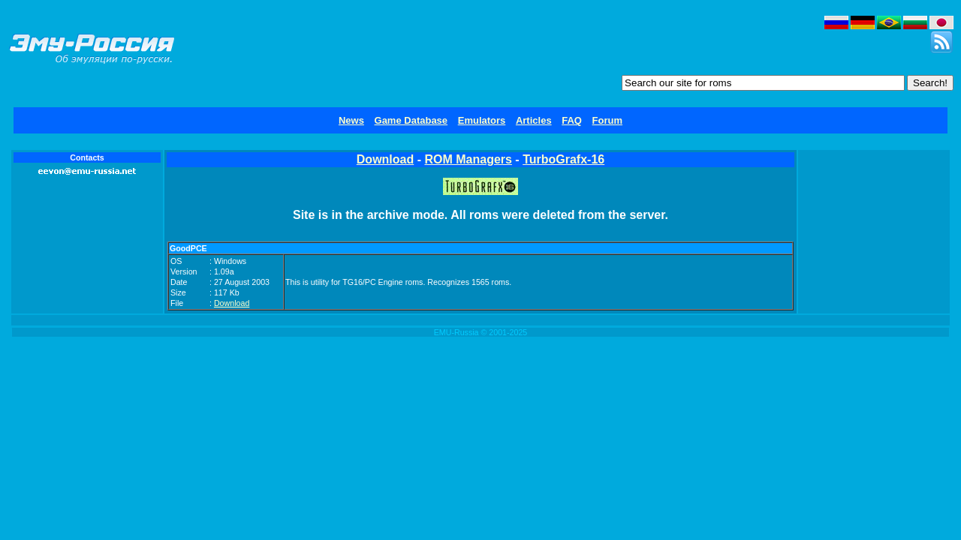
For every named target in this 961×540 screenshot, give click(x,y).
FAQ (572, 120)
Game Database (411, 120)
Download (385, 159)
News (351, 120)
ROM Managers (467, 159)
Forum (607, 120)
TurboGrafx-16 (563, 159)
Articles (534, 120)
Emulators (482, 120)
